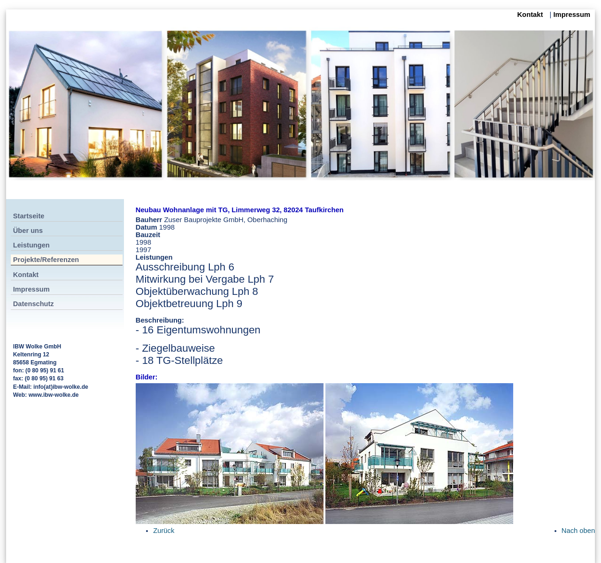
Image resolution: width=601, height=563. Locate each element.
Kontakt (531, 14)
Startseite (29, 216)
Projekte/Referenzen (46, 259)
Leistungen (31, 245)
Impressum (571, 14)
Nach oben (578, 530)
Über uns (28, 230)
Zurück (163, 530)
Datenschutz (33, 304)
